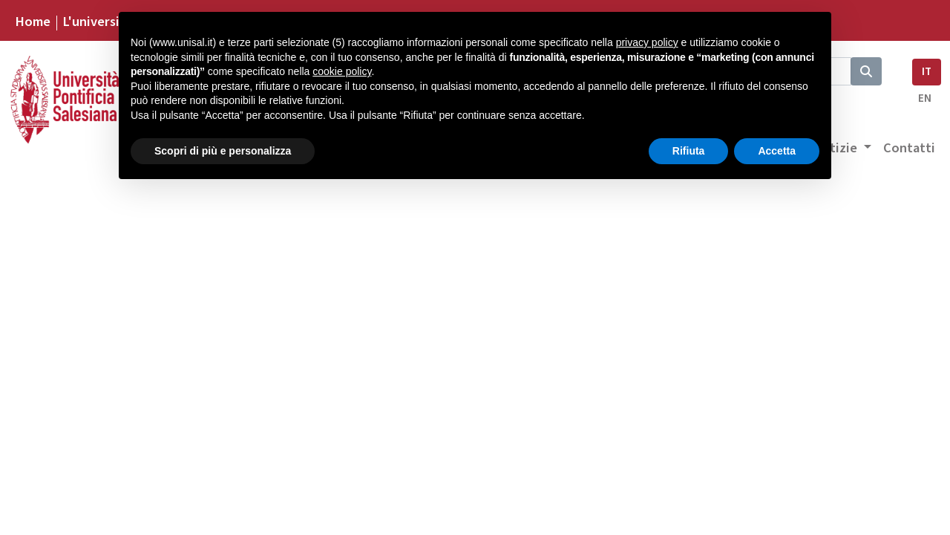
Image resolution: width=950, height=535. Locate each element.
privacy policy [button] (647, 42)
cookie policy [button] (341, 71)
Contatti (909, 148)
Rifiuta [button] (688, 151)
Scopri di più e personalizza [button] (222, 151)
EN (924, 98)
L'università (97, 21)
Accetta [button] (777, 151)
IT (926, 72)
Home (32, 21)
